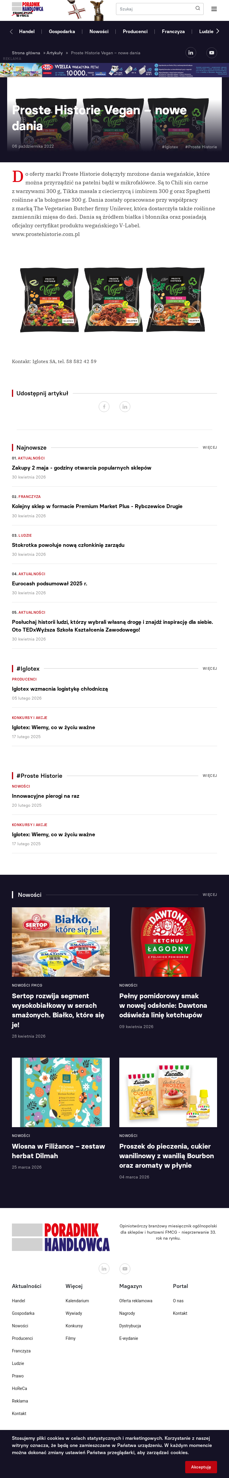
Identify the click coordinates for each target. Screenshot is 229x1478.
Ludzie (206, 31)
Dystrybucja (130, 1325)
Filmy (70, 1338)
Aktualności (31, 458)
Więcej (210, 447)
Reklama (20, 1401)
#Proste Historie (201, 146)
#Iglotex (170, 146)
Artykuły (55, 52)
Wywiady (74, 1313)
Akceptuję (201, 1467)
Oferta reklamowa (135, 1300)
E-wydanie (128, 1338)
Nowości (99, 31)
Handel (27, 31)
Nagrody (127, 1313)
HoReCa (19, 1388)
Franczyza (173, 31)
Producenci (135, 31)
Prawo (18, 1376)
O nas (178, 1300)
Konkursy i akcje (29, 718)
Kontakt (19, 1413)
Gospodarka (62, 31)
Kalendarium (77, 1300)
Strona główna (26, 52)
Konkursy (74, 1325)
